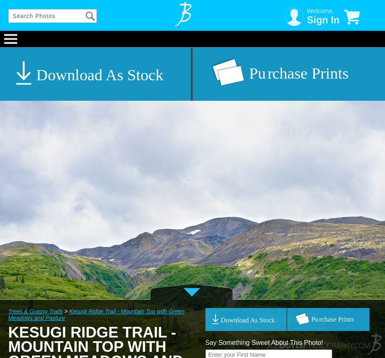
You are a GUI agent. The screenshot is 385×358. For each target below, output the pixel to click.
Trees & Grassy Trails (35, 311)
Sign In (323, 19)
